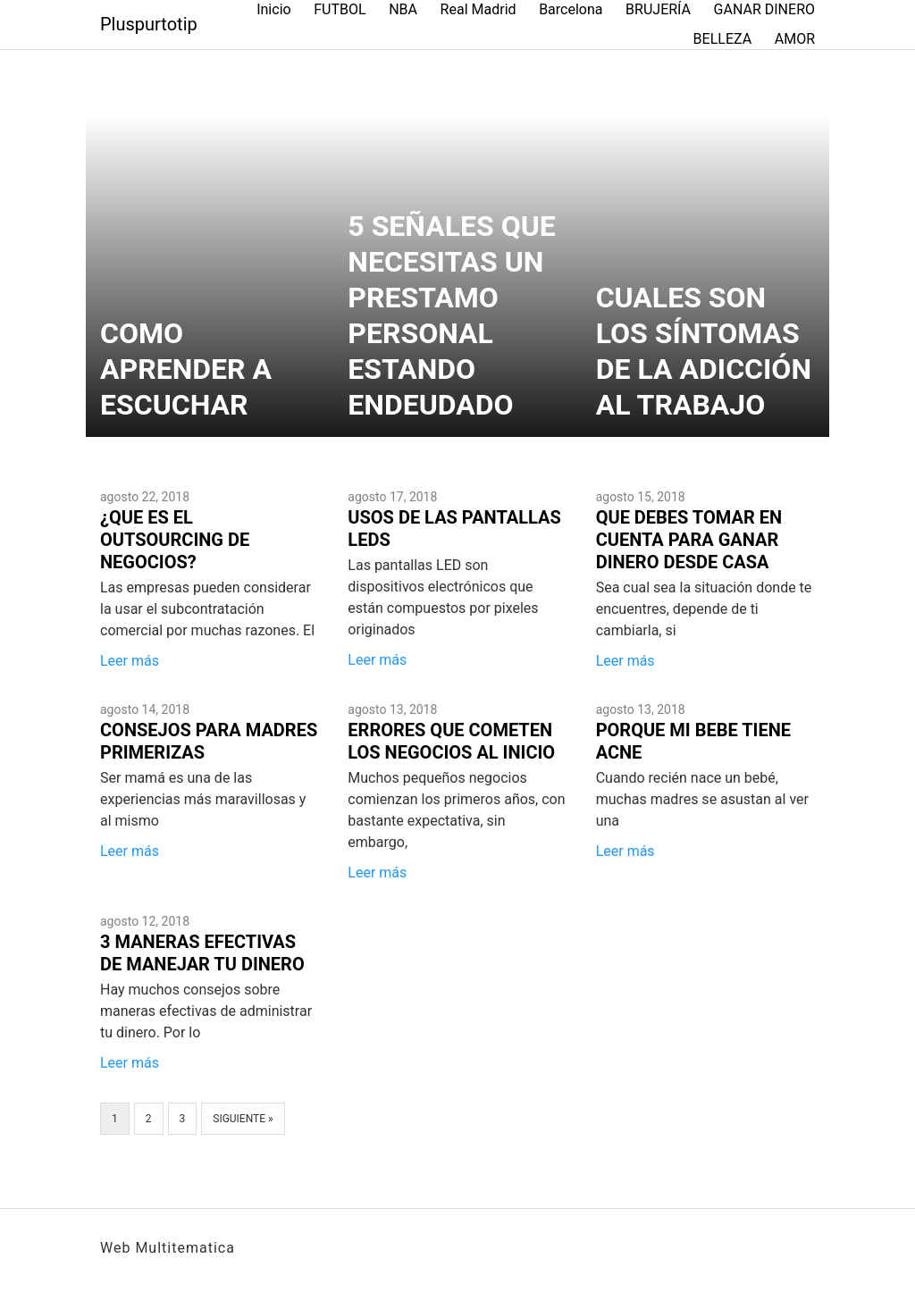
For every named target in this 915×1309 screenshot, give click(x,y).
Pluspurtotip (148, 24)
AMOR (795, 38)
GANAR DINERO (764, 9)
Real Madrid (478, 9)
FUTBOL (339, 9)
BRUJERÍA (658, 9)
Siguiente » (243, 1118)
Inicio (273, 9)
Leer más (129, 660)
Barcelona (570, 9)
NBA (403, 9)
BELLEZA (722, 38)
